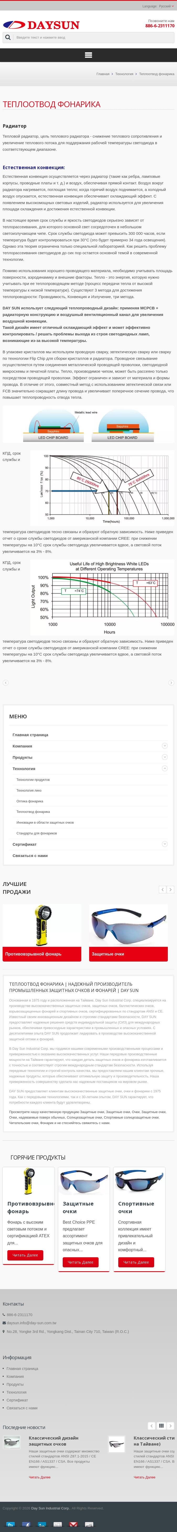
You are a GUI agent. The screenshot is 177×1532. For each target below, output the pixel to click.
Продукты (23, 757)
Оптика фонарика (30, 801)
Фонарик (46, 1123)
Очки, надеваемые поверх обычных (37, 1117)
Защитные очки (108, 954)
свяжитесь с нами (95, 1123)
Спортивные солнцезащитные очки (131, 1117)
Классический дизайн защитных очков (53, 1441)
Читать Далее (25, 1255)
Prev (170, 890)
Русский (165, 6)
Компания (22, 746)
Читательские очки (23, 1123)
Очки (136, 1112)
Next (163, 890)
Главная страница (30, 735)
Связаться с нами (30, 855)
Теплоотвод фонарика (156, 74)
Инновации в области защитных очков (45, 822)
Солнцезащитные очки (84, 1117)
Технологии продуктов (33, 780)
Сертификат (24, 844)
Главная (102, 74)
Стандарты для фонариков (37, 833)
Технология (124, 74)
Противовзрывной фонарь (33, 954)
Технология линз (29, 790)
